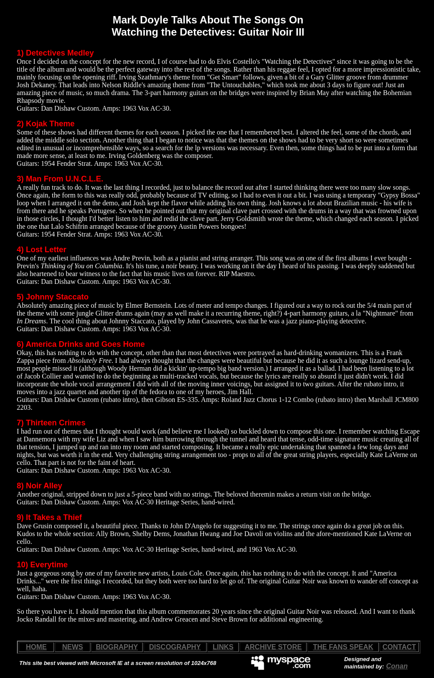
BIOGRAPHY (117, 647)
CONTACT (399, 647)
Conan (397, 666)
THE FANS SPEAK (343, 647)
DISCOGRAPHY (175, 647)
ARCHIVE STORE (273, 647)
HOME (36, 647)
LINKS (223, 647)
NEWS (72, 647)
